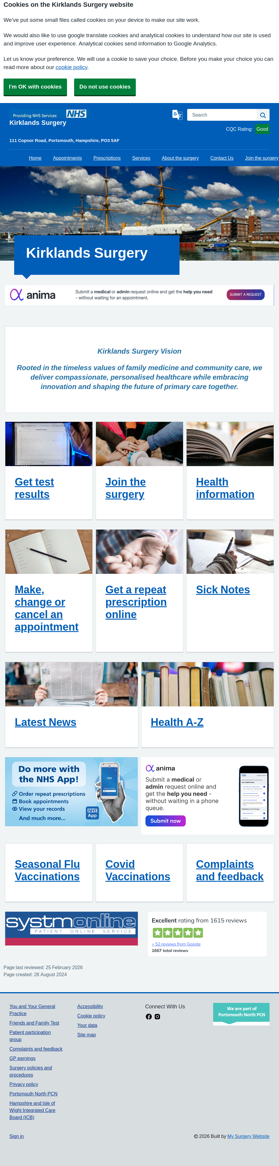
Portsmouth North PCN (33, 1093)
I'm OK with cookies (35, 86)
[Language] (177, 115)
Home (35, 158)
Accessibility (90, 1006)
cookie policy (71, 67)
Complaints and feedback (230, 870)
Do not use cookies (104, 86)
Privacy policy (23, 1084)
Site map (86, 1034)
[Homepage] (89, 117)
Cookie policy (91, 1015)
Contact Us (222, 158)
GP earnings (22, 1058)
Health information (225, 487)
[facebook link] (148, 1017)
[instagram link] (157, 1017)
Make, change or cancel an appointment (47, 608)
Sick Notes (223, 589)
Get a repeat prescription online (136, 602)
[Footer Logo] (241, 1014)
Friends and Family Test (34, 1022)
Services (141, 158)
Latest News (45, 722)
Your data (87, 1025)
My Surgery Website (248, 1136)
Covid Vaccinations (137, 870)
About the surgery (180, 158)
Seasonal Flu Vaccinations (47, 870)
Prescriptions (106, 158)
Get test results (34, 487)
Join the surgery (261, 158)
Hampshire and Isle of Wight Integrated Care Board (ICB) (32, 1110)
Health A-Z (177, 722)
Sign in (16, 1136)
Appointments (67, 158)
